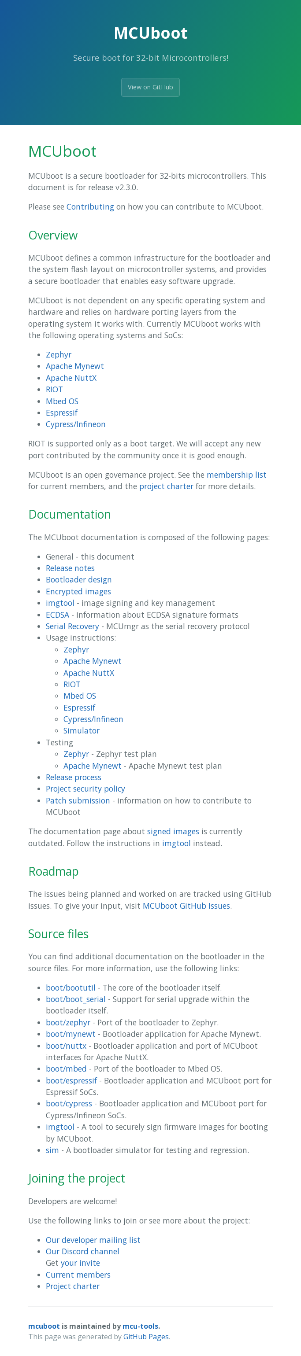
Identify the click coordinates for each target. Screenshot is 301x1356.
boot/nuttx (66, 1045)
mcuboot (44, 1326)
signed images (173, 831)
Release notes (70, 568)
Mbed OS (62, 401)
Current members (78, 1274)
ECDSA (57, 614)
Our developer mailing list (93, 1239)
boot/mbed (66, 1068)
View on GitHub (150, 87)
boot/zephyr (68, 1022)
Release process (73, 777)
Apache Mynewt (75, 366)
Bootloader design (79, 579)
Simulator (81, 730)
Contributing (90, 206)
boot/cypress (69, 1103)
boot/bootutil (71, 987)
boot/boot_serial (76, 999)
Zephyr (58, 354)
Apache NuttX (71, 377)
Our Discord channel (82, 1251)
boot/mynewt (71, 1033)
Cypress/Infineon (76, 424)
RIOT (54, 389)
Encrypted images (78, 591)
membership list (237, 474)
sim (52, 1150)
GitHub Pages (146, 1336)
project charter (166, 486)
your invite (80, 1262)
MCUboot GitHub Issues (186, 905)
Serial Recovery (72, 626)
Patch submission (78, 800)
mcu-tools (140, 1326)
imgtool (60, 602)
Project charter (73, 1286)
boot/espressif (71, 1080)
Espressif (62, 412)
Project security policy (85, 788)
